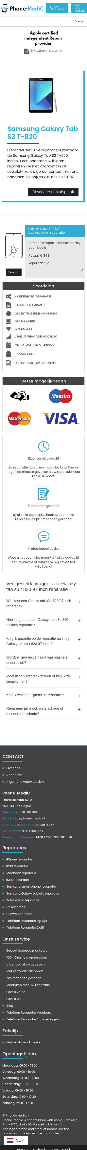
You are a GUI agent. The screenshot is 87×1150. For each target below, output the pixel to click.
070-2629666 (29, 810)
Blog (9, 1002)
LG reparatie (15, 904)
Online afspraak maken (23, 1038)
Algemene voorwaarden (24, 780)
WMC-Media (63, 1145)
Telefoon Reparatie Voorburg (27, 1009)
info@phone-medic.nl (29, 817)
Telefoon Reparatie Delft (24, 924)
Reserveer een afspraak (53, 190)
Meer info (13, 271)
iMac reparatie (17, 878)
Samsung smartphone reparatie (30, 884)
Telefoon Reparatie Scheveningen (31, 1015)
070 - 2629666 (59, 8)
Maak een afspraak (69, 7)
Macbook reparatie (20, 871)
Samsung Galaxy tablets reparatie (31, 891)
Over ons (12, 767)
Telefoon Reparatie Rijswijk (25, 918)
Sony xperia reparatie (22, 898)
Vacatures (14, 774)
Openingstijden (80, 7)
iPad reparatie (16, 864)
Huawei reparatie (19, 911)
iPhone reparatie (18, 858)
